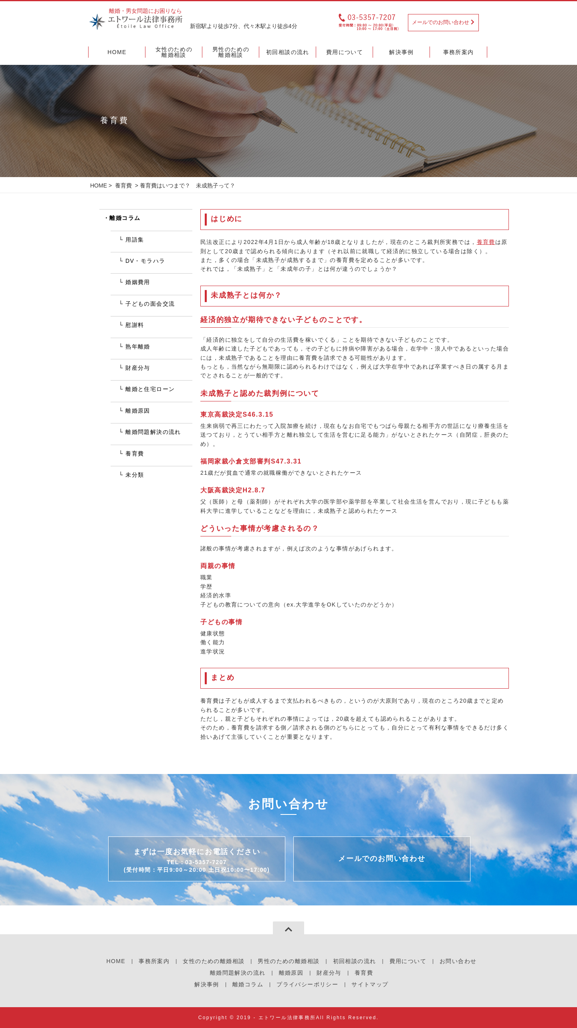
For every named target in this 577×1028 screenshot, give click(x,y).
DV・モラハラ (145, 261)
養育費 (123, 185)
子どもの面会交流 (150, 303)
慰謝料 (134, 325)
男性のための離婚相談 (288, 961)
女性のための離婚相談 (213, 961)
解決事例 (206, 984)
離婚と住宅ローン (150, 389)
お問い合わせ (458, 961)
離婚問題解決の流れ (153, 432)
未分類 (134, 475)
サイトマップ (369, 984)
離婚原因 (137, 410)
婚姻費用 (137, 282)
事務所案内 (154, 961)
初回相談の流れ (354, 961)
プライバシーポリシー (307, 984)
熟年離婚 (137, 346)
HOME (98, 185)
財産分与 (137, 368)
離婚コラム (124, 218)
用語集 (134, 239)
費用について (407, 961)
